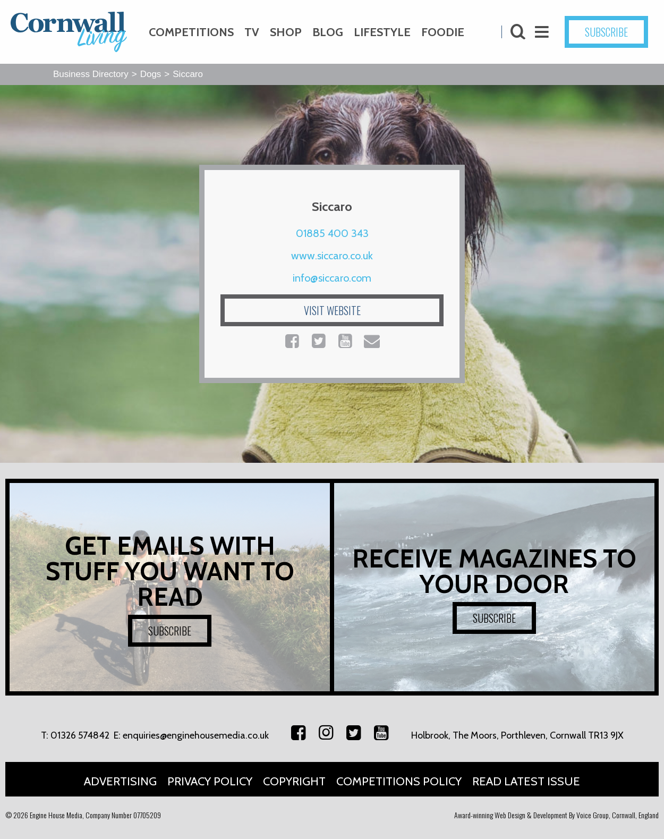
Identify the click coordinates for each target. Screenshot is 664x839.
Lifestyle (382, 32)
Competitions (191, 32)
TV (251, 32)
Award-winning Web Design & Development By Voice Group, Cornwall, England (556, 814)
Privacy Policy (209, 781)
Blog (327, 32)
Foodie (442, 32)
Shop (286, 32)
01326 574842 (79, 735)
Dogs (150, 74)
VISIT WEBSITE (332, 310)
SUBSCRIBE (606, 32)
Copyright (294, 781)
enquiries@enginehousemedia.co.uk (196, 735)
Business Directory (91, 74)
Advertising (120, 781)
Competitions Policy (399, 781)
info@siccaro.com (332, 278)
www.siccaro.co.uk (332, 255)
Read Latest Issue (526, 781)
